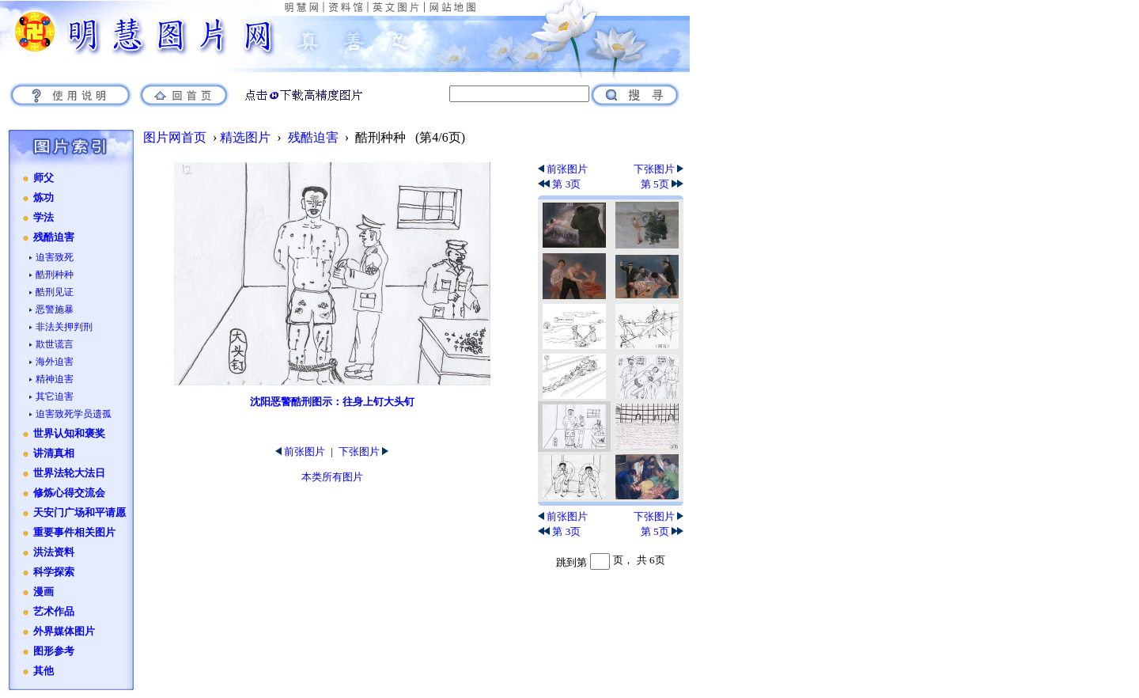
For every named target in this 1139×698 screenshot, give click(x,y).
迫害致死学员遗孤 (74, 413)
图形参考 (53, 651)
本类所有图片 (332, 477)
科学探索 (53, 572)
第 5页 (662, 184)
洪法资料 (53, 552)
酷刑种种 (55, 274)
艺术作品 (53, 611)
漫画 (43, 591)
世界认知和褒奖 (69, 433)
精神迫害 (55, 379)
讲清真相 (53, 453)
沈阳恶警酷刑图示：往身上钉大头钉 (332, 402)
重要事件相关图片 (74, 532)
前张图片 (300, 451)
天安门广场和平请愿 (79, 512)
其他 (43, 671)
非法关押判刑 (64, 326)
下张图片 (363, 451)
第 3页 (559, 184)
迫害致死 (55, 257)
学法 (43, 217)
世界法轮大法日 (69, 473)
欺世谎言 (55, 344)
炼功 (43, 197)
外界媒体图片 (64, 631)
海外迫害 (55, 361)
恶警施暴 (55, 309)
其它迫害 (55, 396)
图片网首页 (174, 137)
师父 (43, 178)
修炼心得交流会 (69, 493)
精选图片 (245, 137)
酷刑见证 (55, 292)
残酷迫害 (53, 237)
